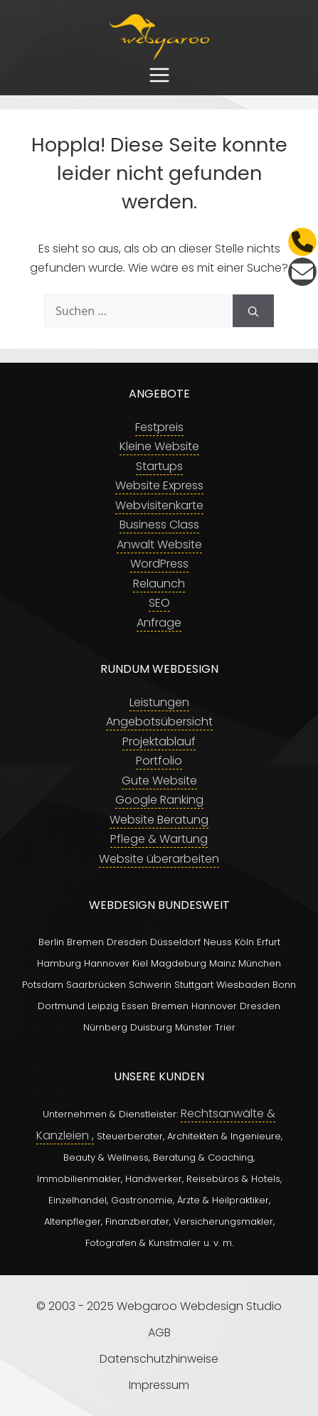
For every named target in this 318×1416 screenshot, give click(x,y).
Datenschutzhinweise (159, 1359)
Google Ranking (159, 800)
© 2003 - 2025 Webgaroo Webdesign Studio (159, 1306)
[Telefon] (302, 242)
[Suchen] (253, 310)
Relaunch (159, 583)
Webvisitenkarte (159, 505)
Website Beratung (159, 819)
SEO (159, 603)
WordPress (159, 563)
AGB (159, 1332)
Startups (159, 466)
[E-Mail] (302, 271)
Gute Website (159, 780)
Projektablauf (159, 741)
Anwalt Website (159, 544)
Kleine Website (159, 446)
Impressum (159, 1385)
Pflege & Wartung (159, 839)
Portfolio (159, 760)
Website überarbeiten (159, 859)
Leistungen (159, 702)
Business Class (159, 524)
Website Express (159, 485)
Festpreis (159, 427)
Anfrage (159, 622)
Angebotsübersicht (159, 721)
